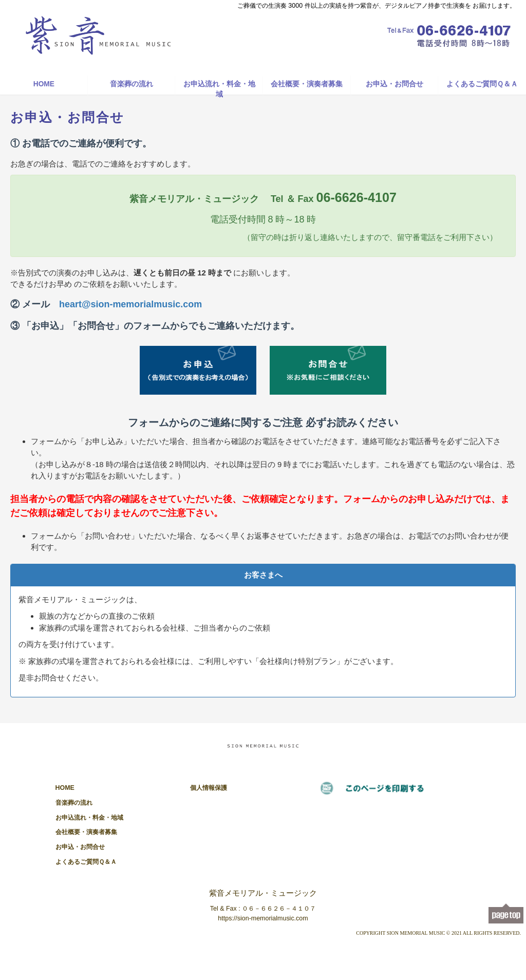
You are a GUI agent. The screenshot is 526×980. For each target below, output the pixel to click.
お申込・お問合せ (394, 84)
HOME (43, 84)
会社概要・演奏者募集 (307, 84)
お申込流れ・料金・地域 (219, 87)
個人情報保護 (208, 787)
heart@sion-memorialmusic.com (130, 304)
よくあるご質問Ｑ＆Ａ (482, 84)
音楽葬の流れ (131, 84)
